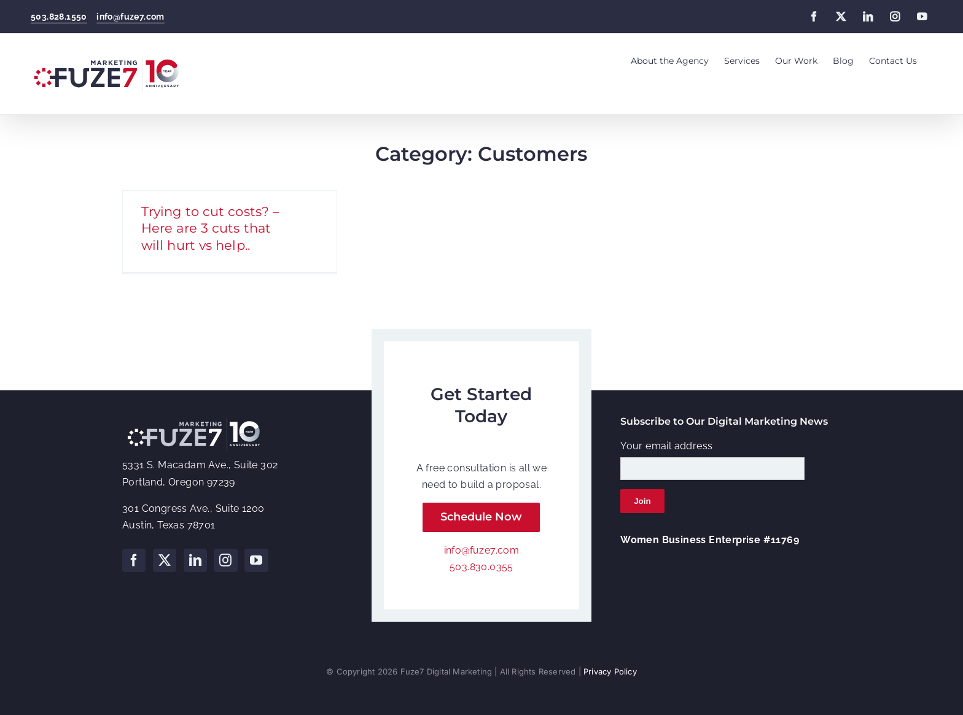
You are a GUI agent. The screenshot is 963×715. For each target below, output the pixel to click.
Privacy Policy (610, 671)
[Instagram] (225, 560)
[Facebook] (134, 560)
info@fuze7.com (130, 16)
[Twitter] (164, 560)
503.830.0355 (481, 567)
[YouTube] (256, 560)
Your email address (666, 446)
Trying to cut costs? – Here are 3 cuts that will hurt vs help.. (210, 228)
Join (642, 501)
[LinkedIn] (195, 560)
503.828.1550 (59, 16)
